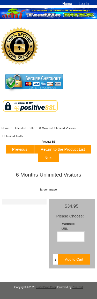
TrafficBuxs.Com (46, 287)
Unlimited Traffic (24, 128)
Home (67, 4)
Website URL (68, 226)
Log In (84, 4)
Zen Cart (77, 287)
